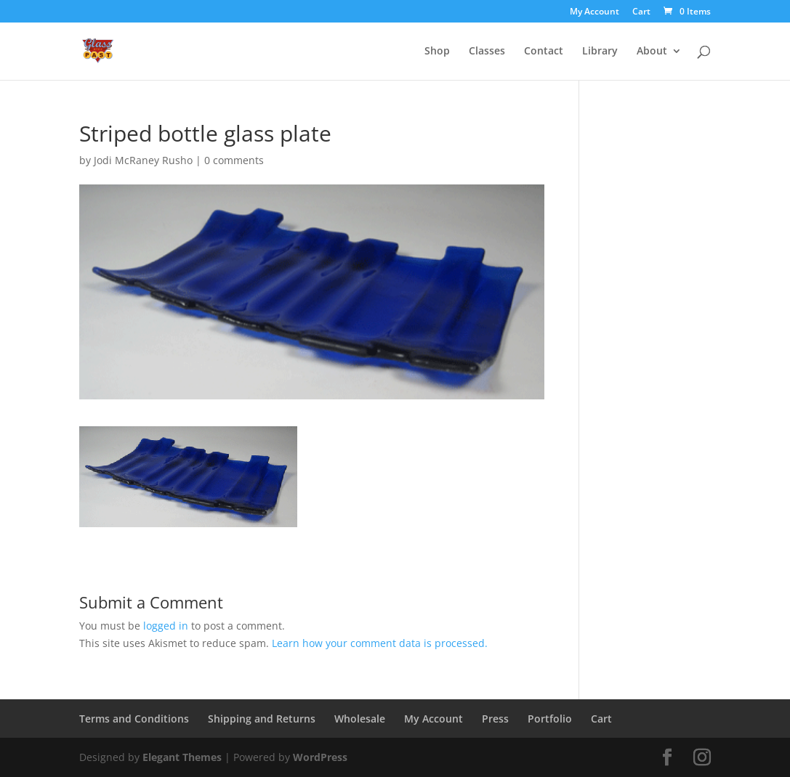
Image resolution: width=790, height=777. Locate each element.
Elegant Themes (182, 757)
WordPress (320, 757)
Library (600, 51)
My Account (594, 12)
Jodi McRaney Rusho (143, 160)
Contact (543, 51)
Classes (487, 51)
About (652, 51)
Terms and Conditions (134, 718)
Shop (437, 51)
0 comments (234, 160)
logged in (165, 625)
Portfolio (550, 718)
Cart (641, 12)
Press (495, 718)
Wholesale (359, 718)
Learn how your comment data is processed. (380, 643)
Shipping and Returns (261, 718)
